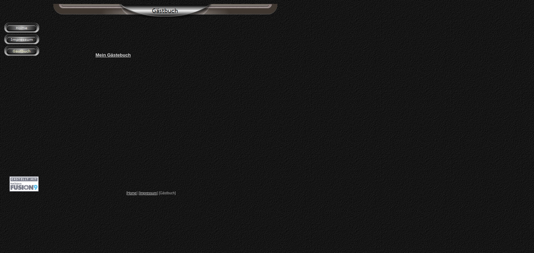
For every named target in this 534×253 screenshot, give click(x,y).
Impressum (148, 193)
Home (132, 193)
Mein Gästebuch (113, 55)
